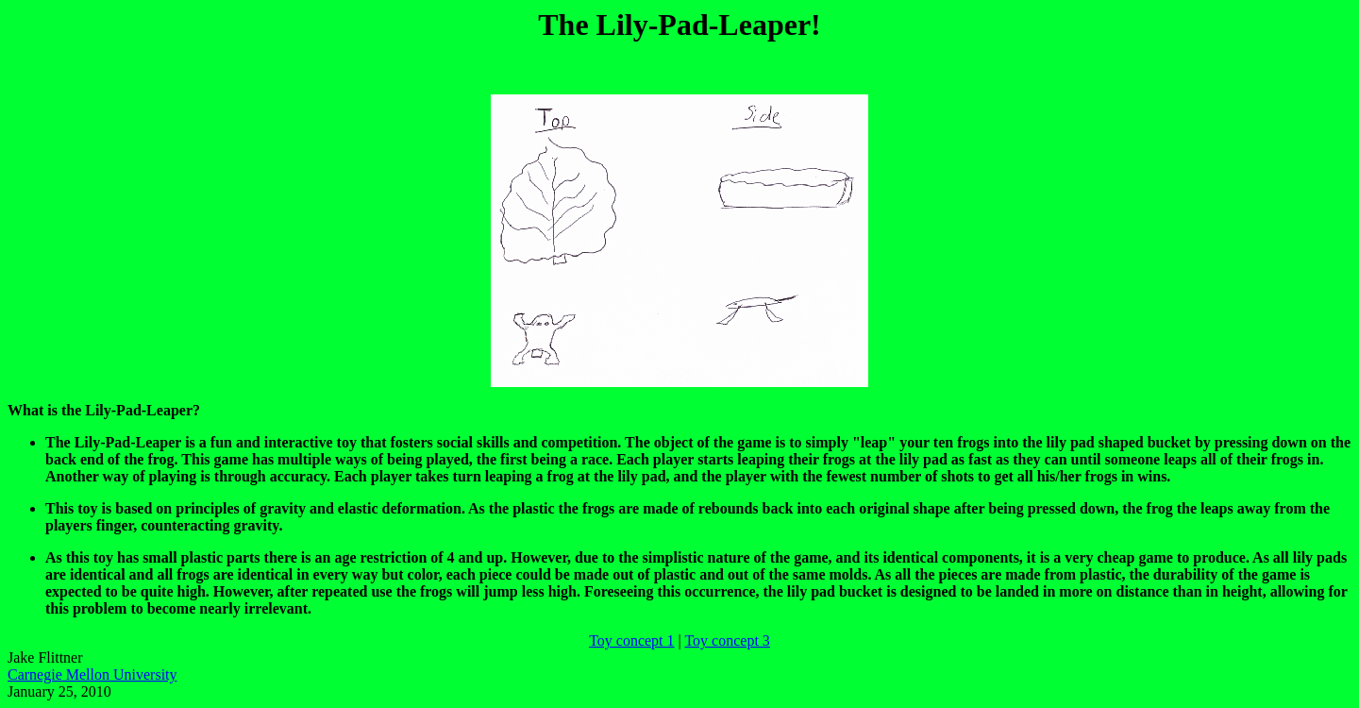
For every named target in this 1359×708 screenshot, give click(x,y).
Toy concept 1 (631, 640)
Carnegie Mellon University (92, 674)
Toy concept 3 (726, 640)
